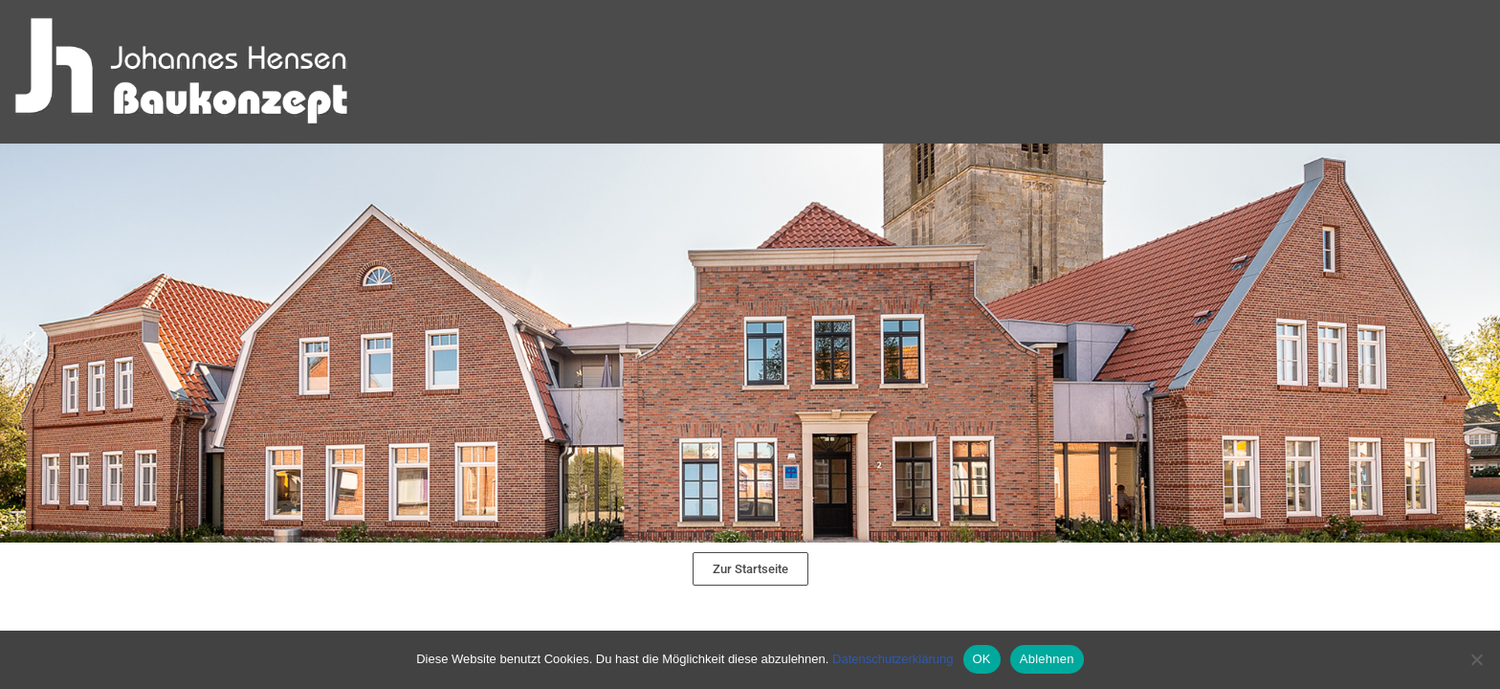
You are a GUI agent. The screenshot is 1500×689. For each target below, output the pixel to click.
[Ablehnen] (1476, 659)
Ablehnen (1047, 659)
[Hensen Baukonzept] (181, 71)
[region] (750, 343)
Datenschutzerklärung (892, 659)
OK (982, 659)
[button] (750, 343)
